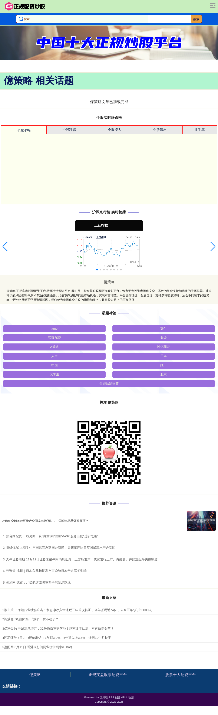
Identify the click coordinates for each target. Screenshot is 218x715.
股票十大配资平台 (180, 675)
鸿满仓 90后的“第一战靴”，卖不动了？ (31, 619)
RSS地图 (114, 697)
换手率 (200, 130)
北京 (163, 374)
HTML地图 (127, 697)
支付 (163, 328)
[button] (5, 246)
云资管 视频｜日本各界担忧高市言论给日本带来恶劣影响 (46, 571)
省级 (163, 337)
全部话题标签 (109, 383)
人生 (54, 356)
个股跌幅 (69, 130)
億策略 (35, 675)
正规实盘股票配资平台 (108, 675)
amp (54, 328)
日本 (163, 356)
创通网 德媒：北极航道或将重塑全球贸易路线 (38, 582)
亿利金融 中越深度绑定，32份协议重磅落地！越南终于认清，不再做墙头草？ (59, 628)
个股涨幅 (24, 130)
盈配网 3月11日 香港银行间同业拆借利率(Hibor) (38, 647)
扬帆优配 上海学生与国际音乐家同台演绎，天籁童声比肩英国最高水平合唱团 (60, 547)
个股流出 (160, 130)
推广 (163, 365)
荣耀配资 (54, 337)
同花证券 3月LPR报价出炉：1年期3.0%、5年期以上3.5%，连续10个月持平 (57, 637)
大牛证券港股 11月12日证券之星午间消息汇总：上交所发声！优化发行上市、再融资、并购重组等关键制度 (82, 559)
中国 (54, 365)
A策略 (54, 347)
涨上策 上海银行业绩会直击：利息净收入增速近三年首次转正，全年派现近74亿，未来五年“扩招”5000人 (78, 610)
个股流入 (114, 130)
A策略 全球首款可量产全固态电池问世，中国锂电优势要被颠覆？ (45, 521)
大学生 (54, 374)
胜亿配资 (163, 347)
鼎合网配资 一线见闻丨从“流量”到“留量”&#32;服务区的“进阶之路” (52, 536)
